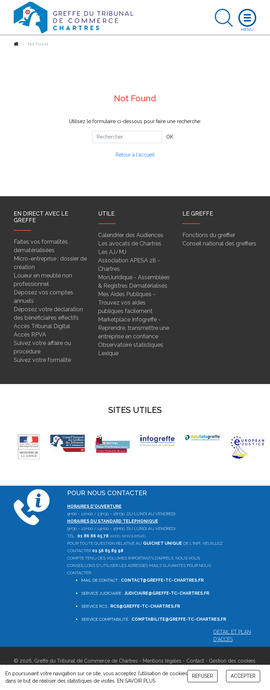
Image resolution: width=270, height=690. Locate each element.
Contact (195, 661)
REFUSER (202, 676)
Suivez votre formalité (42, 360)
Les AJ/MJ (112, 252)
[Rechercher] (127, 137)
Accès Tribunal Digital (42, 326)
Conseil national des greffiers (219, 243)
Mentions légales (162, 661)
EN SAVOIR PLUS (136, 681)
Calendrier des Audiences (130, 235)
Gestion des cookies (232, 661)
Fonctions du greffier (208, 235)
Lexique (108, 353)
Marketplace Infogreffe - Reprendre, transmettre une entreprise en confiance (133, 328)
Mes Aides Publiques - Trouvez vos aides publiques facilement (126, 302)
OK (169, 137)
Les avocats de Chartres (129, 243)
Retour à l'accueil (135, 155)
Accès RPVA (30, 334)
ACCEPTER (243, 676)
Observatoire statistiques (130, 344)
